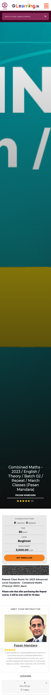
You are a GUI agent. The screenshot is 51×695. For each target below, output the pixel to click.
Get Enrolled (24, 558)
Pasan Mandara (25, 645)
